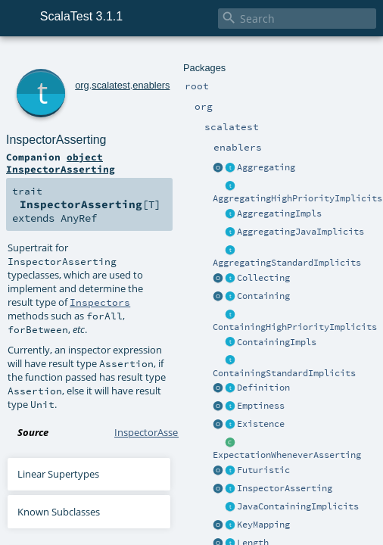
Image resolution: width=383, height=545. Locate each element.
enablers (151, 85)
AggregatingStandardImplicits (287, 262)
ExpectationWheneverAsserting (287, 455)
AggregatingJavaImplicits (300, 231)
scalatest (111, 85)
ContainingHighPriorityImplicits (295, 327)
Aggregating (266, 167)
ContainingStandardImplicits (284, 373)
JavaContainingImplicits (298, 506)
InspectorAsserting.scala (168, 432)
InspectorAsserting (284, 488)
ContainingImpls (276, 342)
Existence (261, 424)
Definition (263, 387)
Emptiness (261, 405)
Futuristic (263, 470)
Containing (263, 296)
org (82, 85)
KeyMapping (263, 524)
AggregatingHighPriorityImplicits (297, 198)
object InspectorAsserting (60, 163)
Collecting (263, 277)
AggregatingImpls (279, 213)
